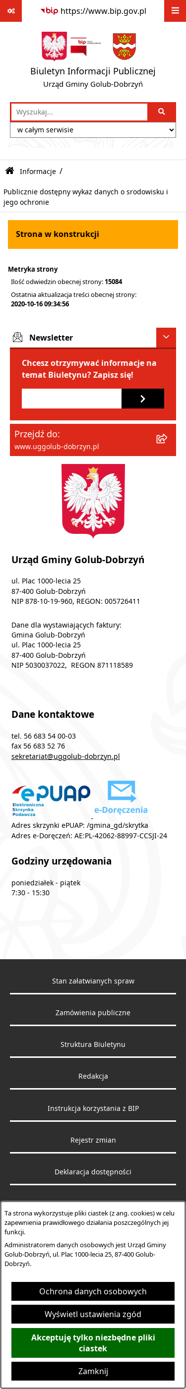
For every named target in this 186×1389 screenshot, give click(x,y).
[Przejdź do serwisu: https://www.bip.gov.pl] (93, 11)
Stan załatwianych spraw (93, 981)
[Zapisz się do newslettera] (143, 398)
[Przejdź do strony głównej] (93, 62)
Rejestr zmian (93, 1140)
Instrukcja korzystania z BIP (93, 1108)
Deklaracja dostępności (93, 1171)
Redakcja (93, 1076)
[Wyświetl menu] (175, 11)
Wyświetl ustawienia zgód (93, 1314)
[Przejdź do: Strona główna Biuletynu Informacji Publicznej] (9, 171)
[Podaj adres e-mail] (72, 398)
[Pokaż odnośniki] (11, 11)
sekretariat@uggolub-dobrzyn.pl (65, 756)
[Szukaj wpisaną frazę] (162, 112)
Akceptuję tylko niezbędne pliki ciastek (93, 1343)
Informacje (38, 171)
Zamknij (93, 1371)
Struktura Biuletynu (93, 1044)
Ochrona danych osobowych (93, 1291)
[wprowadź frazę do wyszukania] (79, 112)
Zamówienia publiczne (93, 1012)
